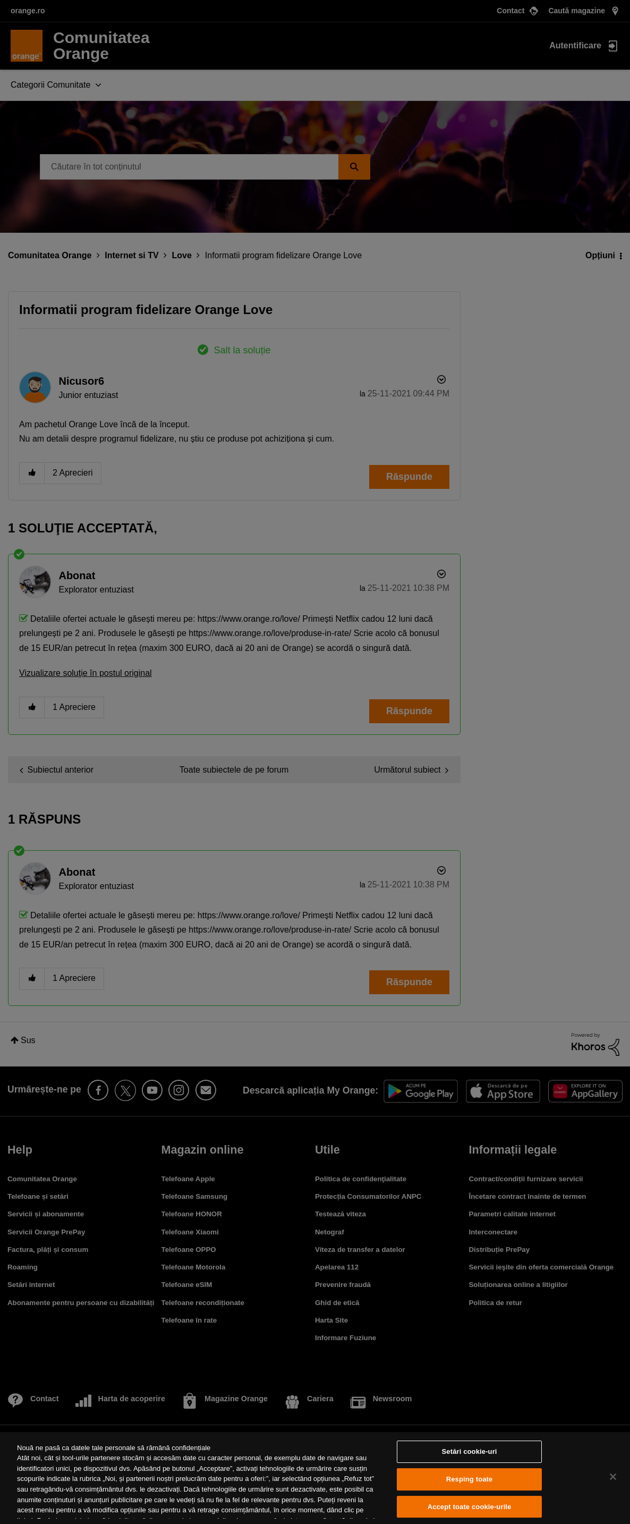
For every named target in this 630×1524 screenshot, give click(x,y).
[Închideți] (613, 1476)
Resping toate (469, 1479)
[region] (315, 1478)
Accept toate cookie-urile (470, 1507)
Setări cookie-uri (469, 1452)
